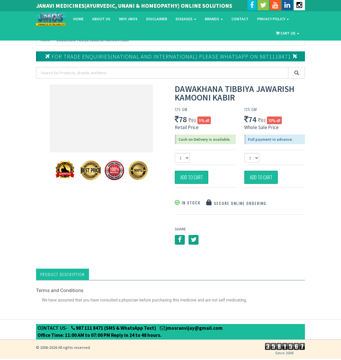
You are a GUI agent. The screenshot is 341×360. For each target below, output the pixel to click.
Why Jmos (128, 18)
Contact (240, 18)
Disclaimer (156, 18)
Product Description (62, 275)
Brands (214, 18)
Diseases (186, 18)
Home (78, 18)
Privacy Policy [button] (273, 18)
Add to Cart (194, 178)
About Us (101, 18)
